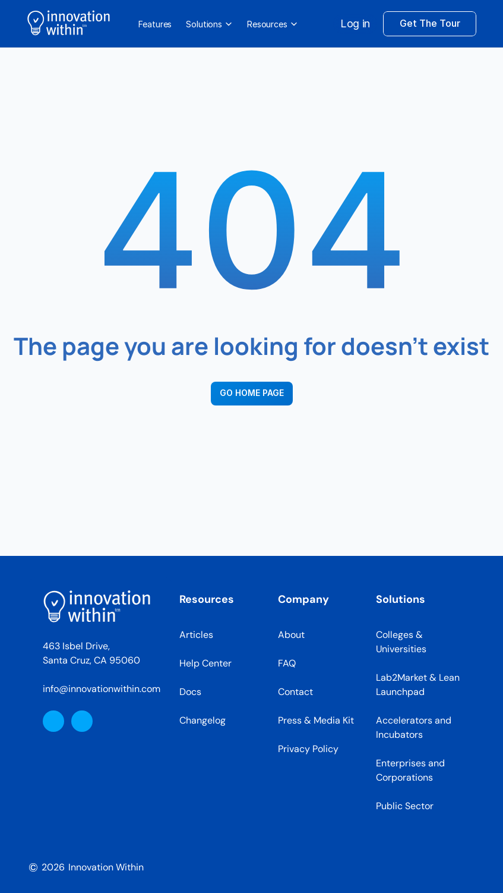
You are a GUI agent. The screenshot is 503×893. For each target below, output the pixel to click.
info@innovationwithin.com (101, 689)
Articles (196, 634)
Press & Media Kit (316, 720)
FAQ (287, 663)
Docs (190, 692)
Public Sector (405, 806)
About (291, 634)
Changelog (202, 720)
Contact (295, 692)
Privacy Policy (308, 749)
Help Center (205, 663)
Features (155, 24)
